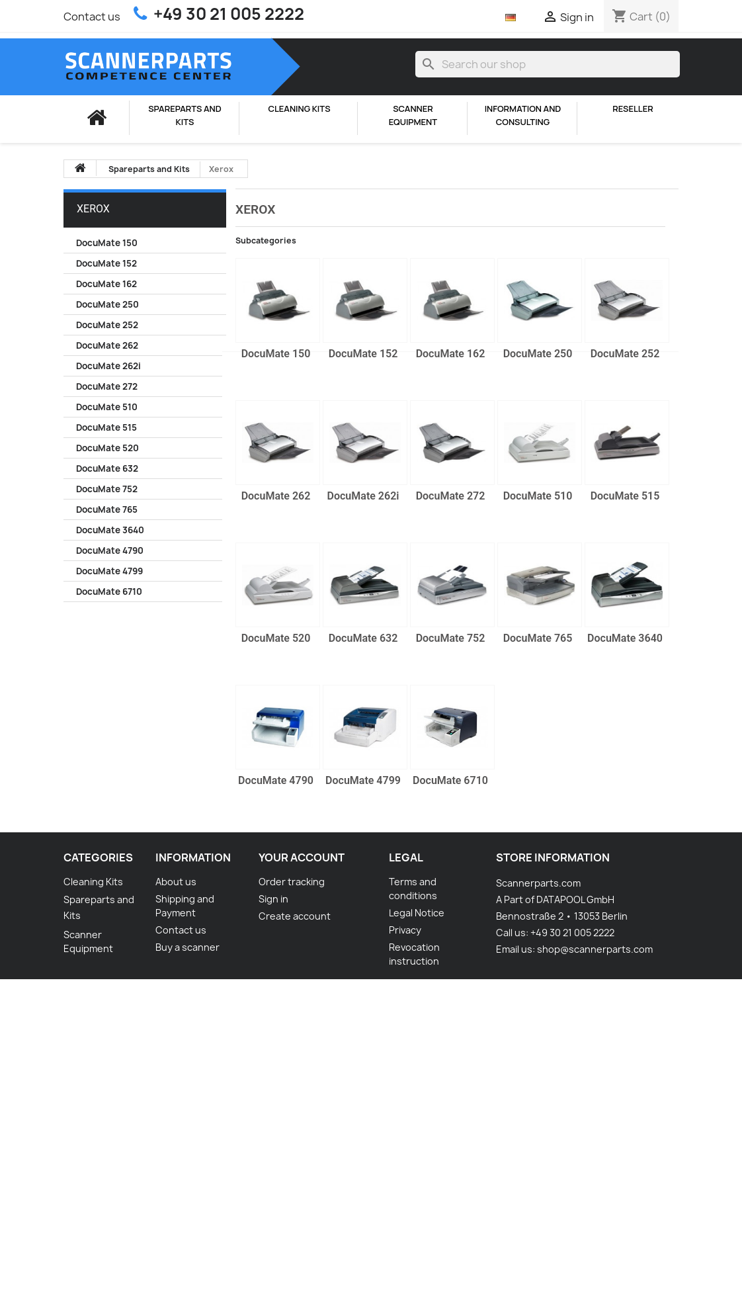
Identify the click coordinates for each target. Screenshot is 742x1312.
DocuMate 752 (107, 489)
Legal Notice (416, 912)
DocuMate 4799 (109, 571)
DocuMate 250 (107, 304)
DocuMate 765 (107, 509)
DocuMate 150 (107, 243)
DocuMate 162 (106, 284)
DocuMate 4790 (110, 550)
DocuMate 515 (106, 427)
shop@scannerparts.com (595, 949)
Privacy (405, 930)
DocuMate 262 (107, 345)
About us (175, 881)
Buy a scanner (187, 947)
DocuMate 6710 (109, 591)
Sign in (273, 899)
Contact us (91, 16)
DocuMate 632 (107, 468)
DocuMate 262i (108, 366)
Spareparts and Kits (184, 115)
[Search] (547, 64)
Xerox (93, 208)
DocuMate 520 (107, 448)
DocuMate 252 (107, 325)
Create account (295, 916)
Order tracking (292, 881)
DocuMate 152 (106, 263)
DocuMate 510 (107, 407)
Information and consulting (523, 115)
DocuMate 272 (107, 386)
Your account (302, 857)
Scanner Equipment (413, 115)
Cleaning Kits (299, 108)
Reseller (632, 108)
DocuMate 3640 (110, 530)
